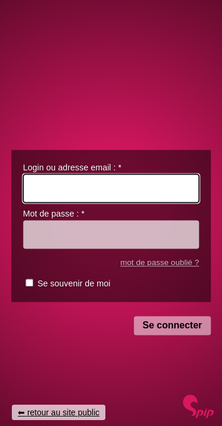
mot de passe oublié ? (159, 262)
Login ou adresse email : (72, 167)
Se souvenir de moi (73, 284)
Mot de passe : (54, 214)
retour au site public (63, 412)
